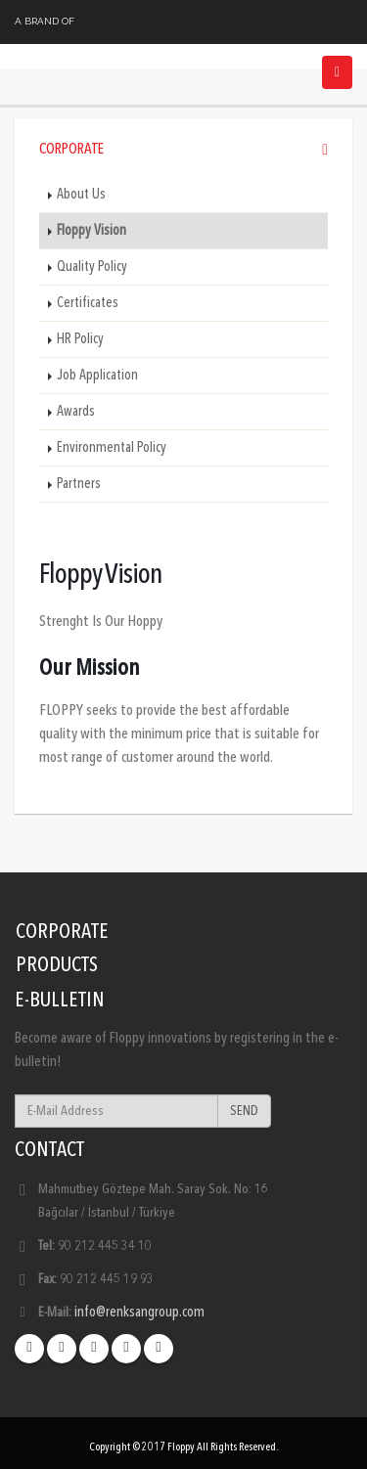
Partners (79, 484)
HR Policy (80, 339)
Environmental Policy (111, 448)
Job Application (97, 375)
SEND (244, 1111)
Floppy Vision (91, 231)
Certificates (87, 303)
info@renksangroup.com (139, 1313)
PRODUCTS (57, 966)
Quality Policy (92, 267)
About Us (81, 194)
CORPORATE (62, 932)
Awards (76, 412)
